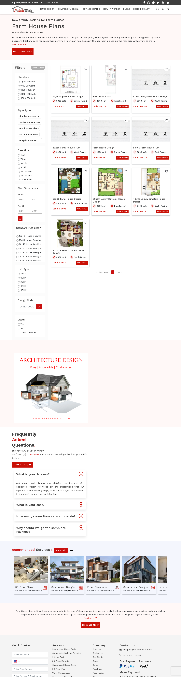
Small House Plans (29, 128)
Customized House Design (64, 665)
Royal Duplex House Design (67, 96)
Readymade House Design (64, 649)
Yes (22, 324)
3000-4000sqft (28, 94)
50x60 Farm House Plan (146, 147)
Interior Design (59, 657)
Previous (102, 272)
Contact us (98, 653)
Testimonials (98, 673)
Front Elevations (97, 587)
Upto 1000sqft (28, 82)
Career (96, 665)
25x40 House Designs (30, 252)
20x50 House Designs (30, 248)
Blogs (95, 661)
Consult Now (90, 625)
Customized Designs (63, 587)
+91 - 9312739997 (132, 655)
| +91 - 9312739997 (48, 3)
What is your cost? (51, 505)
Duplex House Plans (29, 122)
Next (121, 272)
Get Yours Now (22, 51)
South (23, 167)
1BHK (23, 274)
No (22, 328)
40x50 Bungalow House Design (150, 96)
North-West (27, 176)
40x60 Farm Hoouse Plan (66, 147)
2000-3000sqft (28, 90)
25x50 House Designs (30, 257)
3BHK (23, 282)
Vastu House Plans (28, 134)
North (24, 163)
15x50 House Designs (30, 240)
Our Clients (98, 657)
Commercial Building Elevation (66, 653)
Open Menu (173, 56)
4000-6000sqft (28, 98)
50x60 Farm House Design (66, 199)
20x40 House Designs (30, 244)
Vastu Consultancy (61, 673)
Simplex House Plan (29, 116)
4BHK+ (24, 290)
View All (61, 550)
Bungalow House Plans (27, 142)
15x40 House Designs (30, 236)
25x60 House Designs (30, 261)
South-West (26, 180)
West (23, 159)
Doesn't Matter (28, 332)
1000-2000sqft (28, 86)
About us (97, 649)
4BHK (23, 286)
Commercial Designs (135, 587)
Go (39, 306)
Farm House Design (103, 147)
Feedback (97, 669)
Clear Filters (38, 68)
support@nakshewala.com (25, 3)
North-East (26, 171)
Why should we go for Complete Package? (51, 529)
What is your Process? (51, 474)
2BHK (23, 278)
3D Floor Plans (24, 587)
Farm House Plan (102, 96)
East (23, 155)
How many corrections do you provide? (51, 516)
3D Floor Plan (58, 669)
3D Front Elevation (61, 661)
